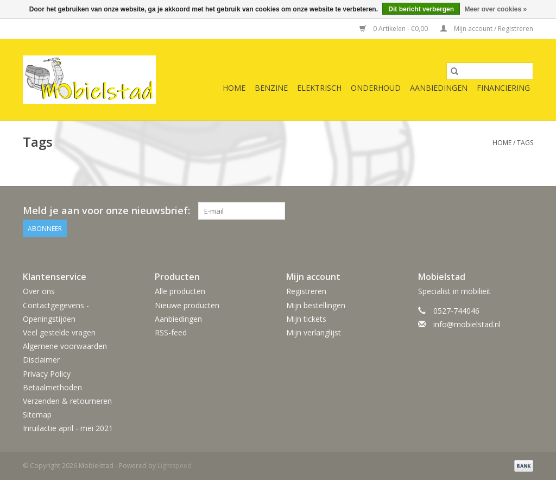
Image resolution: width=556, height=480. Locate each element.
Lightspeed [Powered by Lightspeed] (174, 465)
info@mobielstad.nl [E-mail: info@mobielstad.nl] (467, 324)
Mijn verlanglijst (313, 332)
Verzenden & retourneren (67, 401)
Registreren (306, 291)
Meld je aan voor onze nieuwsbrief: (106, 210)
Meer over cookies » (495, 9)
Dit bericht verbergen (421, 9)
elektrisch (319, 88)
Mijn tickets (306, 319)
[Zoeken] (489, 71)
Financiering (503, 88)
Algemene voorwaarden (65, 346)
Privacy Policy (47, 374)
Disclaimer (41, 359)
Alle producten (180, 291)
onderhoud (376, 88)
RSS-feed (171, 332)
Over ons (39, 291)
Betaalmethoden (52, 387)
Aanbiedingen (438, 88)
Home (234, 88)
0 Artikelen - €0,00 (394, 28)
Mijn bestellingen (315, 305)
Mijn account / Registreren (486, 28)
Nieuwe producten (187, 305)
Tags (525, 142)
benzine (271, 88)
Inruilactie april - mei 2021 (68, 428)
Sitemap (37, 414)
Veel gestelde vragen (59, 332)
